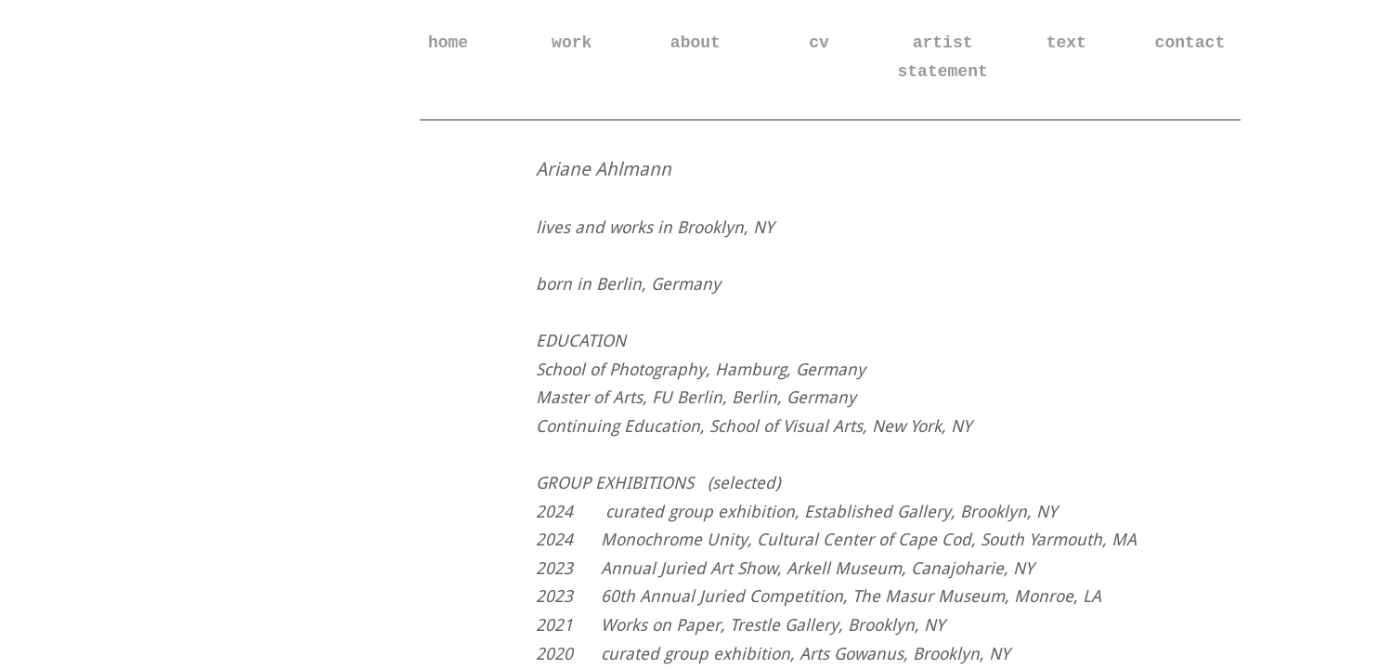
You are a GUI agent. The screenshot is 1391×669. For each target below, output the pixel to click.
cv (819, 42)
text (1066, 42)
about (695, 42)
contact (1190, 42)
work (572, 42)
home (448, 42)
